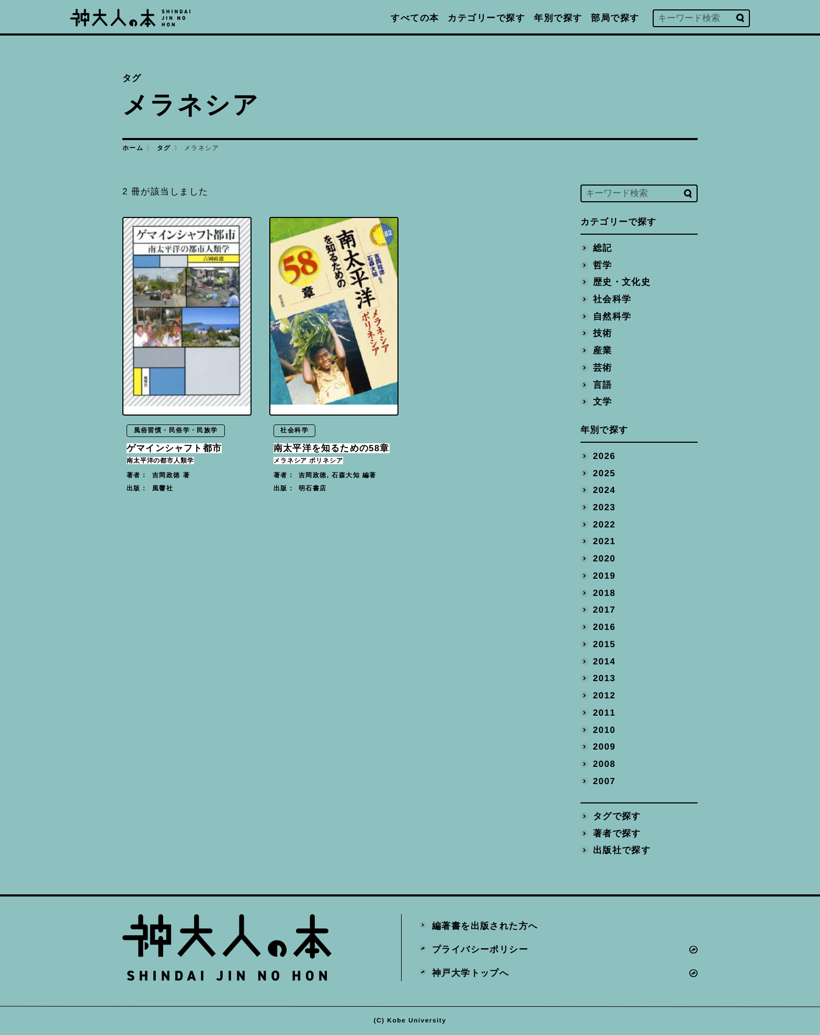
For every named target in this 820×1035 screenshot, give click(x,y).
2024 (604, 490)
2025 (604, 473)
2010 (604, 729)
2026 (604, 456)
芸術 (602, 367)
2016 (604, 627)
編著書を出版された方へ (485, 926)
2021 (604, 541)
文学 (602, 402)
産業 (602, 350)
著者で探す (617, 833)
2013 (604, 678)
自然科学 (612, 316)
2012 (604, 695)
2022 (604, 524)
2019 (604, 575)
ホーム (132, 148)
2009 (604, 747)
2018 (604, 592)
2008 (604, 764)
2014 (604, 661)
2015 (604, 644)
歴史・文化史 (622, 282)
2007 (604, 781)
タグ (164, 148)
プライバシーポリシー (480, 949)
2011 (604, 712)
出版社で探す (622, 850)
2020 (604, 559)
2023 (604, 507)
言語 (602, 384)
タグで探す (617, 816)
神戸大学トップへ (470, 973)
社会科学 (612, 299)
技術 (602, 333)
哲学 (602, 265)
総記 (602, 247)
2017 (604, 610)
